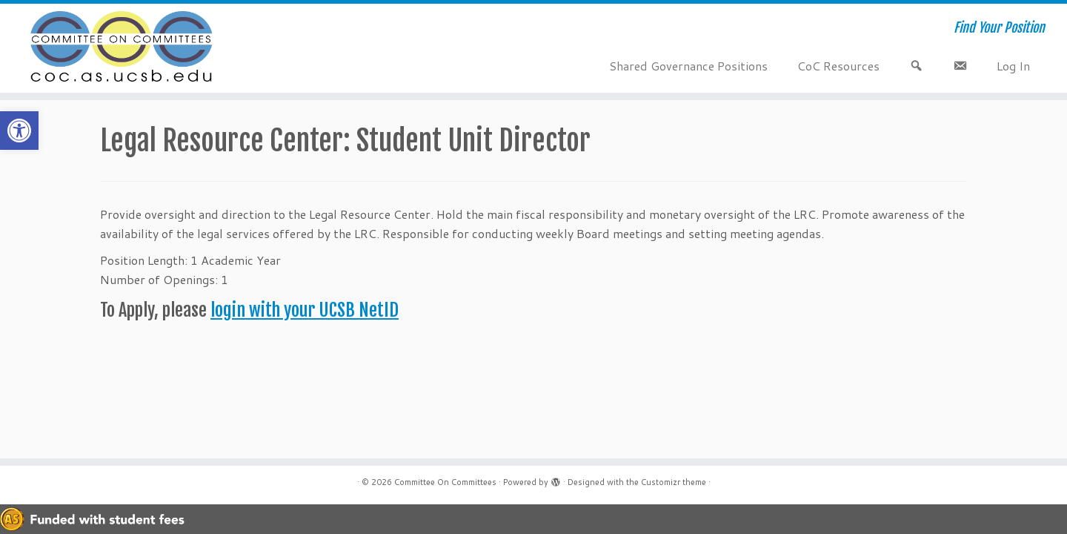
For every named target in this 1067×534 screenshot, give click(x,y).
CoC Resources (838, 65)
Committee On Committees (445, 482)
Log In (1013, 65)
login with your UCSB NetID (304, 310)
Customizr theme (673, 482)
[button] (19, 130)
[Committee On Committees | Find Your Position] (123, 48)
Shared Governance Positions (688, 65)
